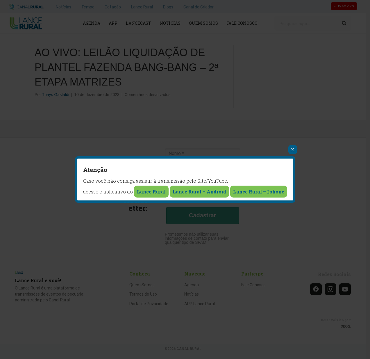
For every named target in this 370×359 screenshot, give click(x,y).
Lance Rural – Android (199, 192)
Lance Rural (151, 192)
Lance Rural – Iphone (258, 192)
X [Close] (292, 149)
